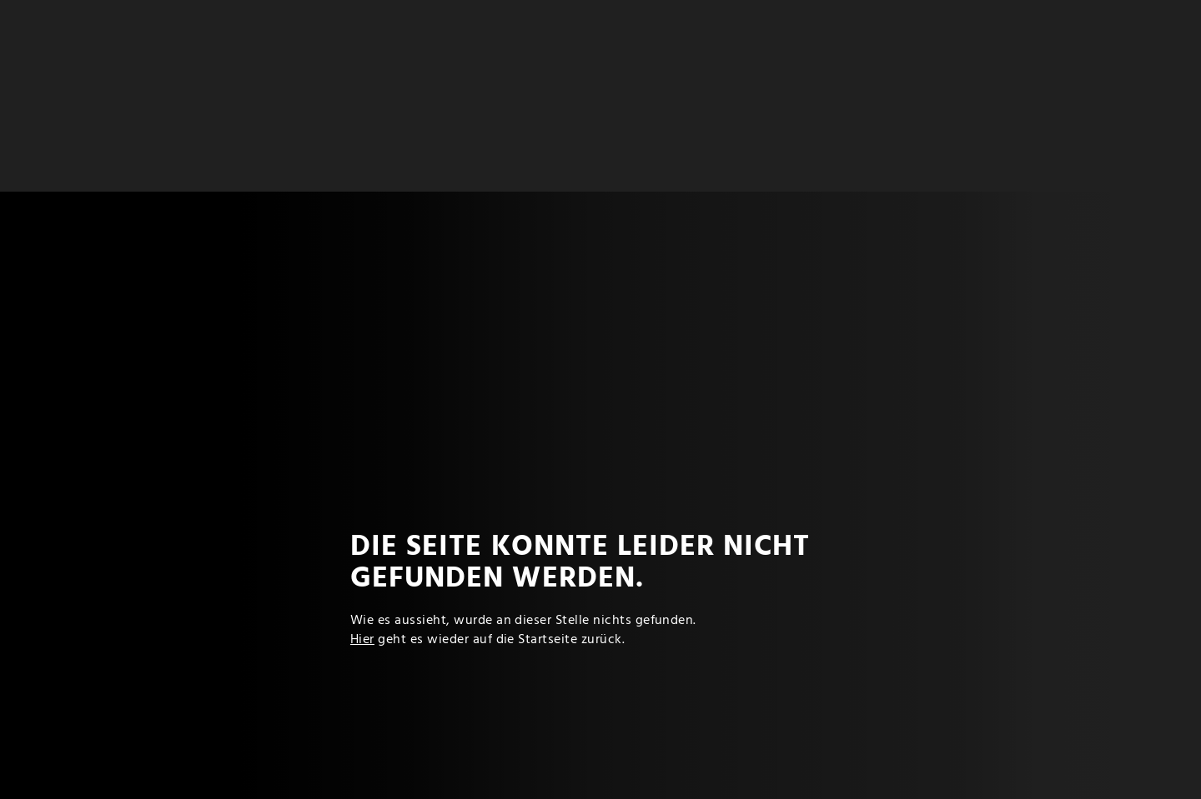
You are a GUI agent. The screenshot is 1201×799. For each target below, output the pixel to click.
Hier (362, 640)
